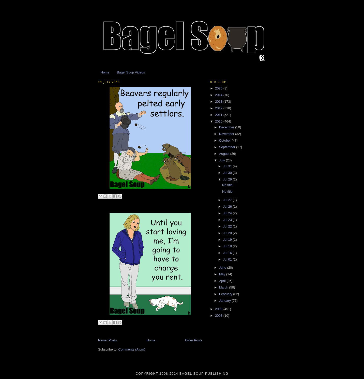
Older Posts (193, 340)
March (224, 287)
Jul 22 (228, 226)
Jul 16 (228, 253)
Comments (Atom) (131, 349)
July (222, 160)
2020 (219, 88)
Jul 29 (228, 179)
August (224, 154)
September (227, 147)
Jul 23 (228, 220)
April (223, 281)
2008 (219, 315)
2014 (219, 95)
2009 (219, 309)
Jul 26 (228, 206)
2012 (219, 108)
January (225, 300)
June (223, 267)
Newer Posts (107, 340)
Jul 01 (228, 259)
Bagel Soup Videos (131, 72)
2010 (219, 121)
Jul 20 (228, 233)
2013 (219, 101)
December (227, 127)
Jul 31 (228, 166)
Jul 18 (228, 246)
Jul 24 (228, 213)
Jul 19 (228, 239)
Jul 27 (228, 200)
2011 (219, 115)
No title (227, 185)
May (222, 274)
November (227, 134)
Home (105, 72)
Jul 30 (228, 173)
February (226, 294)
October (225, 140)
